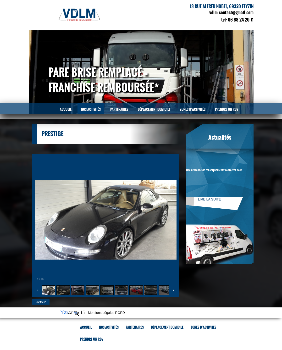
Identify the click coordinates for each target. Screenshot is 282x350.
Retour (41, 302)
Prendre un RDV (226, 109)
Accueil (66, 109)
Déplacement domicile (154, 109)
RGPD (120, 313)
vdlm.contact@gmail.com (231, 12)
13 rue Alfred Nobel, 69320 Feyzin (222, 6)
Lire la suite (209, 199)
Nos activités (91, 109)
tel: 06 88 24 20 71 (237, 20)
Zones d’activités (192, 109)
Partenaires (119, 109)
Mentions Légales (101, 313)
